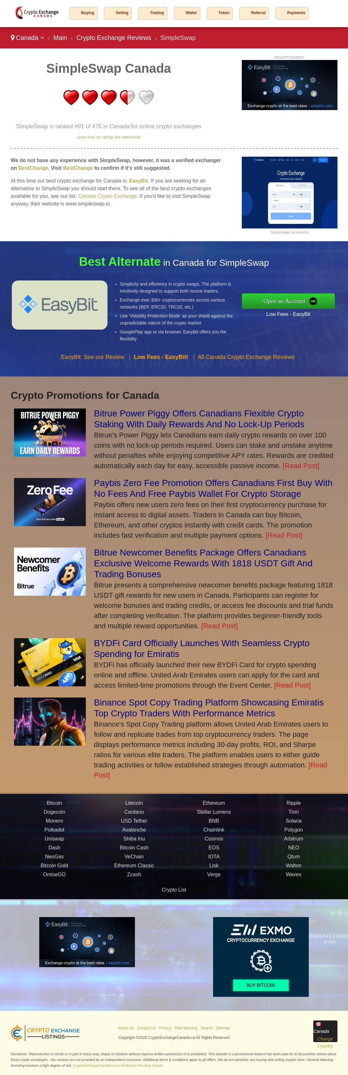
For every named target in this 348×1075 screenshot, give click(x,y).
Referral (258, 13)
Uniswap (54, 842)
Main (60, 37)
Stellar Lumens (214, 815)
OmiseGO (54, 877)
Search (207, 1028)
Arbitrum (293, 842)
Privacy (165, 1028)
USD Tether (134, 824)
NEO (293, 851)
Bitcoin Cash (134, 851)
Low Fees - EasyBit (291, 313)
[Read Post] (301, 466)
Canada (27, 37)
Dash (54, 851)
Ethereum (214, 806)
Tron (293, 815)
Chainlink (214, 833)
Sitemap (223, 1028)
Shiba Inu (134, 842)
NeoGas (54, 859)
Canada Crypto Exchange (107, 196)
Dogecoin (54, 815)
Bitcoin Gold (54, 868)
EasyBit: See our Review (92, 360)
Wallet (191, 13)
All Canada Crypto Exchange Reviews (246, 360)
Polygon (294, 833)
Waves (293, 877)
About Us (126, 1028)
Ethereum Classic (134, 868)
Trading (157, 13)
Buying (87, 13)
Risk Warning (186, 1028)
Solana (294, 824)
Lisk (213, 868)
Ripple (293, 806)
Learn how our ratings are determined (109, 137)
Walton (293, 868)
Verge (214, 877)
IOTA (213, 859)
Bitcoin (54, 806)
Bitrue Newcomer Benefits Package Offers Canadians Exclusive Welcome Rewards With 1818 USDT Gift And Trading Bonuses (203, 563)
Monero (54, 824)
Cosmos (213, 842)
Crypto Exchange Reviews (113, 37)
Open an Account (288, 301)
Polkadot (54, 833)
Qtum (293, 859)
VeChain (134, 859)
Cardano (134, 815)
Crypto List (174, 889)
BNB (214, 824)
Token (223, 13)
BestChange (33, 168)
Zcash (134, 877)
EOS (214, 851)
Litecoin (134, 806)
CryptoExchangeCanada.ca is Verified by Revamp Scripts (118, 1065)
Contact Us (146, 1028)
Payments (296, 13)
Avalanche (134, 833)
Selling (122, 13)
